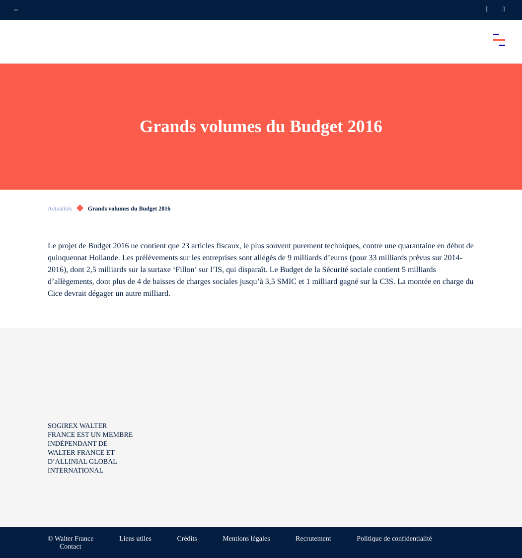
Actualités (60, 208)
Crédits (187, 539)
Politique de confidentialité (394, 539)
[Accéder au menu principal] (499, 40)
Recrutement (313, 539)
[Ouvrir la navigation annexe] (16, 10)
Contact (70, 547)
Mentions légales (246, 539)
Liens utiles (135, 539)
